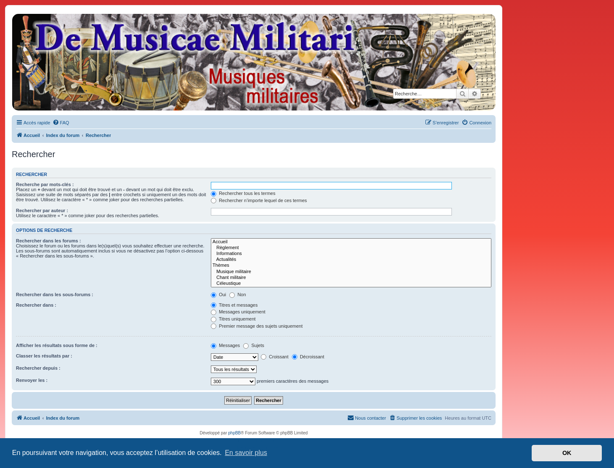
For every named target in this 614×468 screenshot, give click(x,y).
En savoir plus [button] (246, 452)
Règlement (351, 248)
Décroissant (308, 356)
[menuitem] (60, 123)
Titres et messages (234, 305)
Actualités (351, 260)
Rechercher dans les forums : (48, 240)
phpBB (234, 433)
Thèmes (351, 265)
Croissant (275, 356)
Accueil (351, 242)
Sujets (253, 345)
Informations (351, 254)
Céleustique (351, 284)
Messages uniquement (238, 311)
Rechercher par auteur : (42, 210)
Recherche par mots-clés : (45, 184)
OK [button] (567, 453)
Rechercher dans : (36, 305)
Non (237, 294)
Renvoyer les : (31, 380)
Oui (218, 294)
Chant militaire (351, 278)
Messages (225, 345)
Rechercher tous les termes (243, 193)
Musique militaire (351, 272)
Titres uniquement (233, 318)
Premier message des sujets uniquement (256, 326)
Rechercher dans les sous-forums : (54, 294)
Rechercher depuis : (38, 368)
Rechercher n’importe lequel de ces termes (259, 200)
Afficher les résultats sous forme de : (56, 345)
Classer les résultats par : (44, 355)
